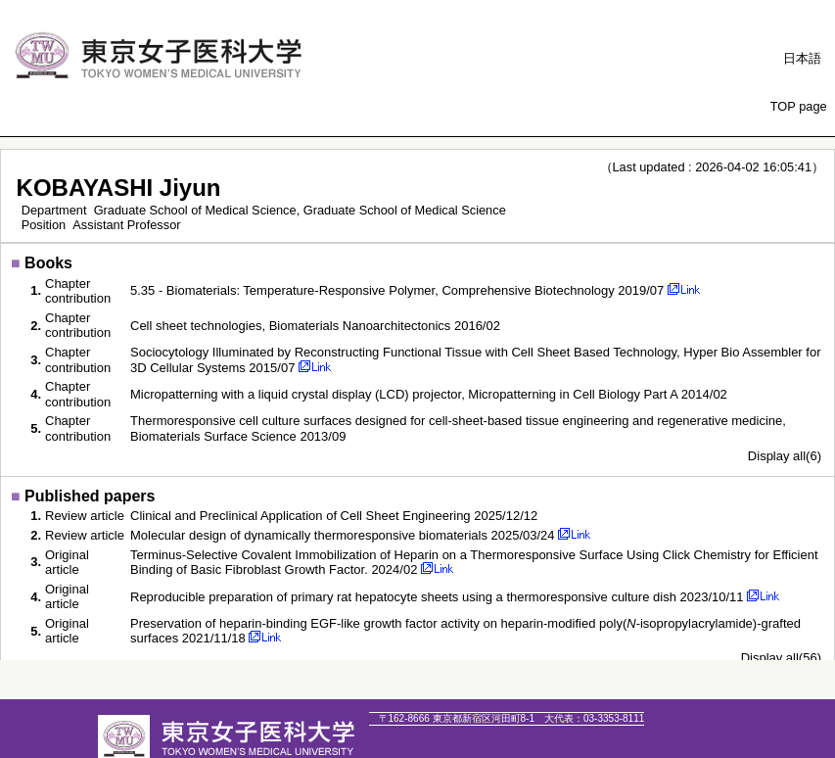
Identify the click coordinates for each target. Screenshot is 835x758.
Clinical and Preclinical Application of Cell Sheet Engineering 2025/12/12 (333, 515)
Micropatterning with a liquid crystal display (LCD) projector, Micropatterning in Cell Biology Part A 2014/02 (428, 394)
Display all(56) (781, 657)
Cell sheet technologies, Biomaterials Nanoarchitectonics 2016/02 (315, 325)
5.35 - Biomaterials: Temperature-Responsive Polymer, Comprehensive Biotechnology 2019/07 (397, 290)
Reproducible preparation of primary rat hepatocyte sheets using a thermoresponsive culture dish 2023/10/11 (437, 597)
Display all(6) (784, 456)
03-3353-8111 (594, 718)
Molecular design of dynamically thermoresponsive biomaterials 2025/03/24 (342, 535)
